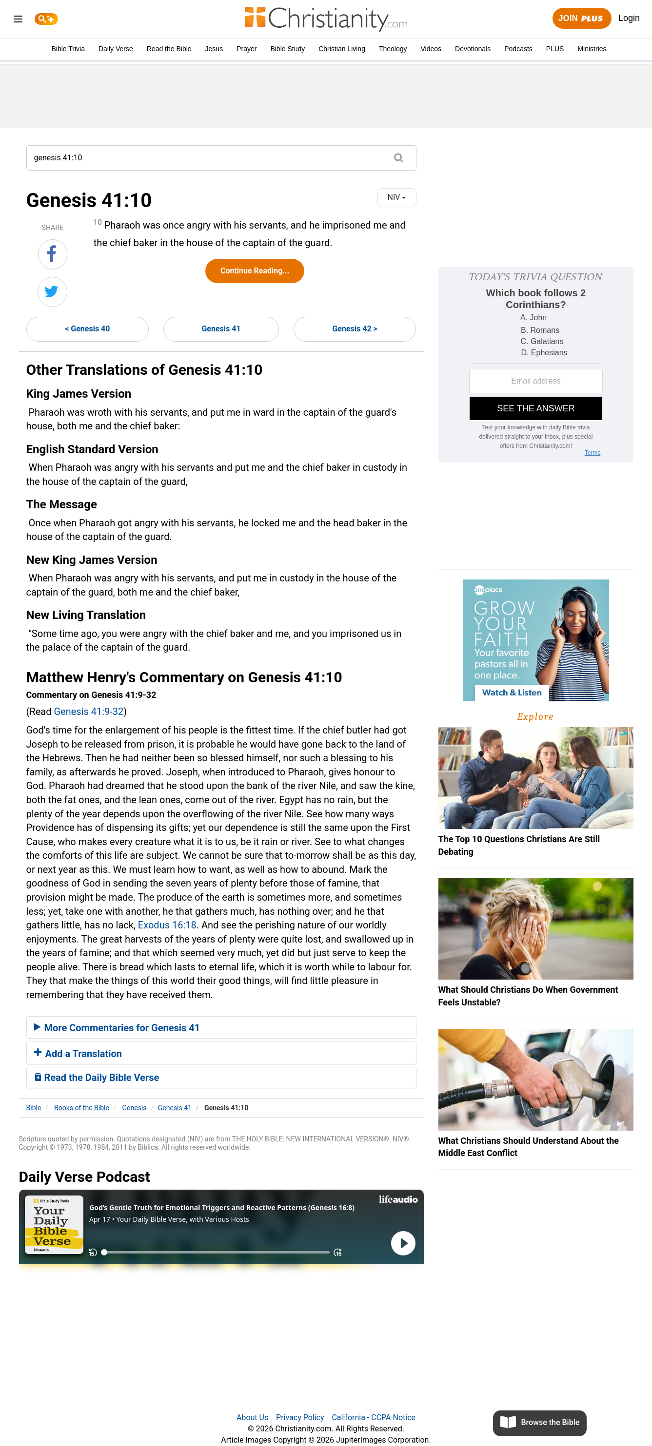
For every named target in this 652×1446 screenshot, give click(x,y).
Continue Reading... (254, 270)
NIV (397, 197)
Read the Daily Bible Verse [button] (96, 1077)
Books (81, 1108)
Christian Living (341, 49)
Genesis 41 (220, 328)
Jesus (214, 49)
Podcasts (518, 49)
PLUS (555, 49)
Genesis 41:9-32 (88, 711)
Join (581, 19)
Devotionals (473, 49)
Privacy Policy (300, 1417)
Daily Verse (116, 49)
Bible (33, 1108)
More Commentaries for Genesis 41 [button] (117, 1028)
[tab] (221, 1027)
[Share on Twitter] (52, 292)
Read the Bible (169, 49)
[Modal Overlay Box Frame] (535, 364)
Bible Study (287, 49)
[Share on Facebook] (52, 254)
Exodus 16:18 (167, 925)
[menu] (18, 21)
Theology (393, 49)
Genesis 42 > (354, 328)
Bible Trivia (67, 49)
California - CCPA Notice (373, 1417)
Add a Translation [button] (78, 1054)
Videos (431, 49)
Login (629, 18)
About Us (252, 1417)
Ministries (591, 49)
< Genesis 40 (87, 328)
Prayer (247, 49)
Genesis (134, 1108)
